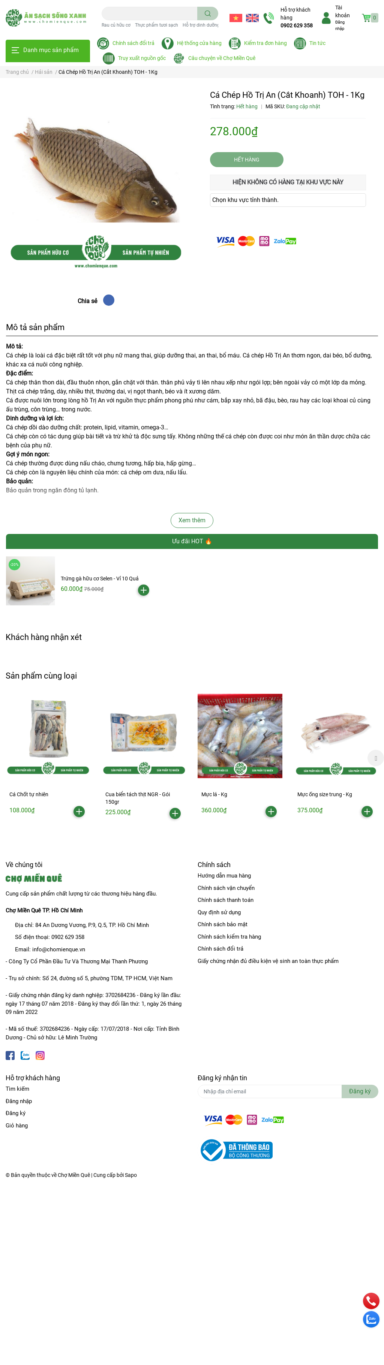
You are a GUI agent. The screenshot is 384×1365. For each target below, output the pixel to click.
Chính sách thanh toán (226, 900)
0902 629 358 (296, 25)
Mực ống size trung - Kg (324, 794)
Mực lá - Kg (214, 794)
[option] (48, 757)
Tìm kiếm (17, 1088)
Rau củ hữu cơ (116, 25)
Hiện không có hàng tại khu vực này (288, 182)
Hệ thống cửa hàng (199, 43)
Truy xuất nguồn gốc (142, 58)
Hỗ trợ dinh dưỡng (201, 25)
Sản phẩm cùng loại (41, 675)
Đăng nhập (19, 1101)
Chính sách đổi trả (133, 43)
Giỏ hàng (17, 1125)
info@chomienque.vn (58, 949)
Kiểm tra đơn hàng (265, 43)
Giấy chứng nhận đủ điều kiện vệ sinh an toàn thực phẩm (268, 961)
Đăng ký (16, 1113)
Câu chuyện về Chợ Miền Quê (221, 58)
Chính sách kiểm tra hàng (229, 936)
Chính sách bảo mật (223, 924)
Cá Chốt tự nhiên (28, 794)
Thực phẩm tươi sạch (156, 25)
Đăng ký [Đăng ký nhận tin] (360, 1091)
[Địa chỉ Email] (288, 1091)
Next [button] (376, 758)
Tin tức (317, 43)
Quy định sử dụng (219, 912)
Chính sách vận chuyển (226, 888)
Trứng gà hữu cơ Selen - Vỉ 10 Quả (100, 579)
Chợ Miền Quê (74, 1175)
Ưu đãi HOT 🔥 (192, 541)
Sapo (131, 1175)
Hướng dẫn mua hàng (224, 875)
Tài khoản (342, 11)
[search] (208, 13)
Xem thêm (192, 520)
